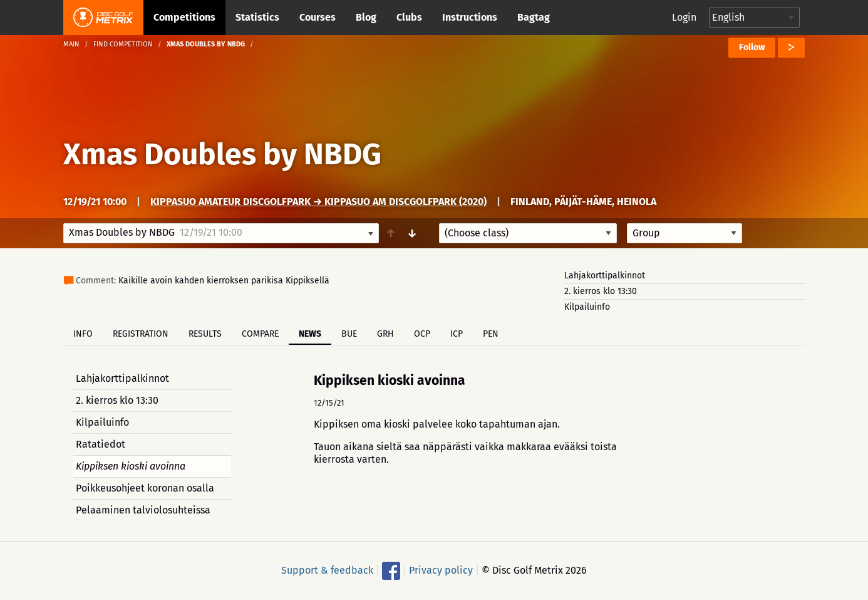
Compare (260, 334)
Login (684, 17)
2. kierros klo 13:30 (600, 291)
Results (205, 334)
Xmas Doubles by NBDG (222, 154)
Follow (752, 47)
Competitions (184, 17)
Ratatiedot (100, 444)
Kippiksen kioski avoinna (130, 466)
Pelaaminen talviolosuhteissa (143, 510)
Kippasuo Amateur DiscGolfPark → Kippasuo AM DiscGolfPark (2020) (318, 202)
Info (83, 334)
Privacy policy (441, 570)
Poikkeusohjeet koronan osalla (145, 488)
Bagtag (533, 17)
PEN (491, 334)
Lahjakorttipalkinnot (604, 275)
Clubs (409, 17)
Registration (140, 334)
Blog (366, 17)
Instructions (469, 17)
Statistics (257, 17)
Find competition (123, 44)
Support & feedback (327, 570)
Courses (317, 17)
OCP (422, 334)
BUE (349, 334)
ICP (456, 334)
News (310, 334)
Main (71, 44)
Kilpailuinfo (587, 307)
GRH (385, 334)
